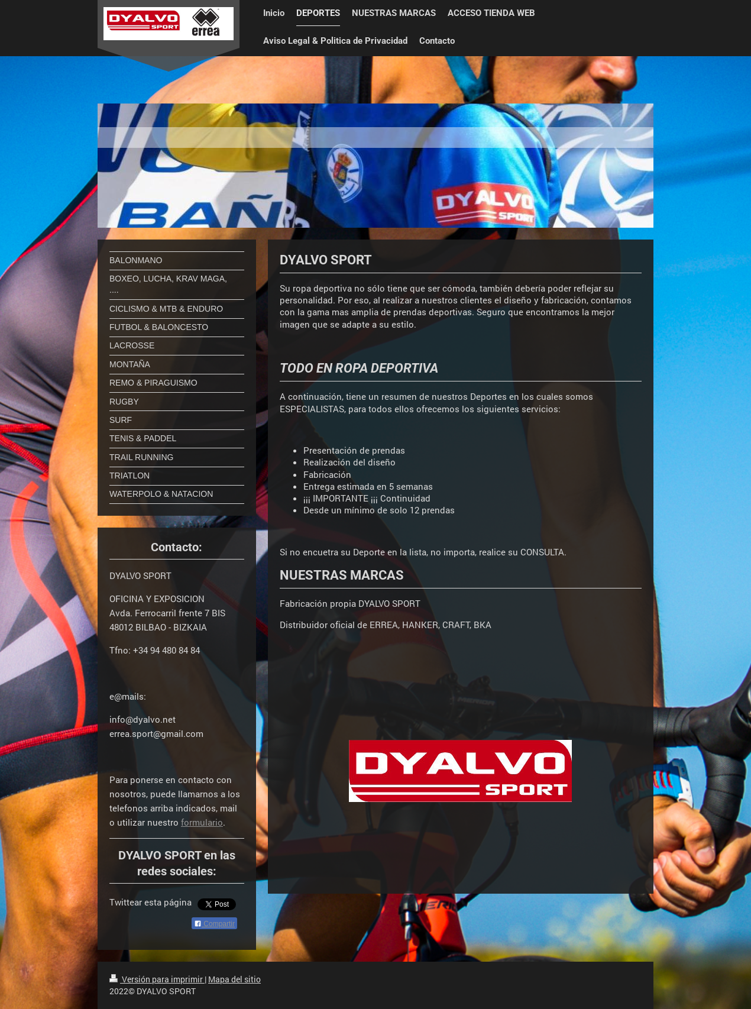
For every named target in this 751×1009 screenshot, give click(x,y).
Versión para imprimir (157, 979)
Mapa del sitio (234, 979)
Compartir (214, 924)
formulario (202, 822)
